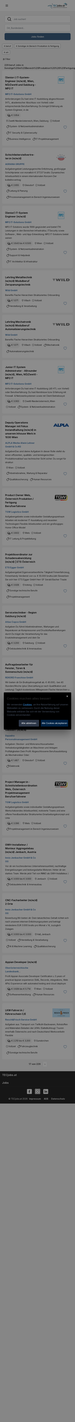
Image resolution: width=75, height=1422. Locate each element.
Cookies (27, 704)
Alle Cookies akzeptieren (54, 723)
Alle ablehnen (28, 723)
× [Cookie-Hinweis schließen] (67, 696)
